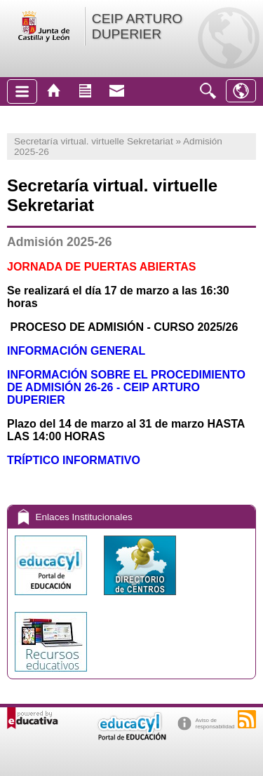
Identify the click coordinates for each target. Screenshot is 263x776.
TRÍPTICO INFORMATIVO (73, 460)
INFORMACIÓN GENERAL (76, 351)
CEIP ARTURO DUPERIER (137, 26)
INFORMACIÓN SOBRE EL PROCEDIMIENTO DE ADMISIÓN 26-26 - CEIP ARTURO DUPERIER (126, 387)
